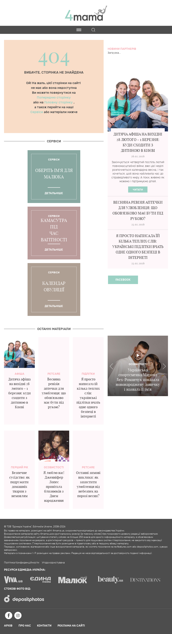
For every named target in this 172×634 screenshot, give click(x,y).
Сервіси (37, 112)
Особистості (54, 467)
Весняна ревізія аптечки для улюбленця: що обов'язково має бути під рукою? (54, 393)
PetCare (53, 374)
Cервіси (54, 141)
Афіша (19, 374)
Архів (8, 625)
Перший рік (19, 467)
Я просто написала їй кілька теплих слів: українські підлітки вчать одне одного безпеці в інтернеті (88, 397)
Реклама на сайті (71, 625)
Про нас (25, 625)
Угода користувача (53, 562)
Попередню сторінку (54, 98)
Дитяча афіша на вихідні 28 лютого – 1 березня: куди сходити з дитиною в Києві (19, 393)
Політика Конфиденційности (21, 562)
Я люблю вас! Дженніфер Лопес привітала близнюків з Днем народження (53, 487)
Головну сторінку (59, 102)
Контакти (44, 625)
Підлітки (88, 374)
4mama (86, 13)
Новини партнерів (122, 49)
